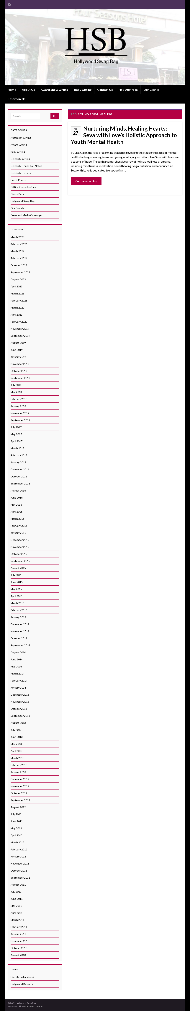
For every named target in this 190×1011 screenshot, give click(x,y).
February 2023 (19, 300)
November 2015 (20, 546)
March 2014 (17, 673)
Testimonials (16, 99)
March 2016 (17, 518)
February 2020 (19, 321)
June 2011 (17, 898)
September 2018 (20, 377)
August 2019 (18, 342)
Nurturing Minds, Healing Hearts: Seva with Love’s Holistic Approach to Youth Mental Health (124, 135)
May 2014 (16, 666)
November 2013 (20, 701)
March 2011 (17, 919)
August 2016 (18, 490)
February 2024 (19, 258)
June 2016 (17, 497)
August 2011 (18, 884)
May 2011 (16, 905)
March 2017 (17, 448)
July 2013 (16, 729)
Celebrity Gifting (20, 158)
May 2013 (16, 743)
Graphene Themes (33, 1006)
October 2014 (19, 638)
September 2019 (20, 335)
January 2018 (18, 406)
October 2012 (19, 793)
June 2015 (17, 582)
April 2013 (16, 750)
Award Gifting (19, 144)
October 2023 (19, 265)
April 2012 (16, 835)
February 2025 (19, 244)
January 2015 (18, 617)
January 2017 (18, 462)
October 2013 (19, 708)
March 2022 (17, 307)
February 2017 (19, 455)
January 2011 (18, 933)
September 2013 (20, 715)
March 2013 (17, 758)
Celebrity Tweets (21, 172)
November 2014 (20, 631)
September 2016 (20, 483)
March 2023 (17, 293)
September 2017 (20, 420)
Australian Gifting (21, 137)
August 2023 (18, 279)
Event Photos (19, 179)
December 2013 (20, 694)
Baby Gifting (82, 89)
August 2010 (18, 955)
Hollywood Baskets (22, 984)
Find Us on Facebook (22, 977)
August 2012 (18, 807)
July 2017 (16, 427)
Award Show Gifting (54, 89)
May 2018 (16, 392)
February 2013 (19, 765)
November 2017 (20, 413)
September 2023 (20, 272)
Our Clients (151, 89)
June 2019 (17, 349)
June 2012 (17, 821)
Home (12, 89)
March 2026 (17, 237)
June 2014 (17, 659)
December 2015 (20, 539)
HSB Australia (128, 89)
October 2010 (19, 948)
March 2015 (17, 603)
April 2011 (16, 912)
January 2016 (18, 532)
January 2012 (18, 856)
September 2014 (20, 645)
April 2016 (16, 511)
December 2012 (20, 779)
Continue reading (86, 181)
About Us (28, 89)
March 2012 (17, 842)
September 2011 (20, 877)
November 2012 (20, 786)
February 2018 (19, 399)
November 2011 (20, 863)
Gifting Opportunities (23, 187)
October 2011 (19, 870)
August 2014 (18, 652)
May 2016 (16, 504)
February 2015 (19, 610)
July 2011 (16, 891)
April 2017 (16, 441)
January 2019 (18, 356)
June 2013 (17, 736)
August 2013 (18, 722)
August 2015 (18, 567)
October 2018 (19, 370)
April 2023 (16, 286)
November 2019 (20, 328)
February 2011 (19, 926)
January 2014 (18, 687)
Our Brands (17, 208)
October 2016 (19, 476)
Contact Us (105, 89)
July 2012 (16, 814)
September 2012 (20, 800)
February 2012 (19, 849)
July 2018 (16, 385)
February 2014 (19, 680)
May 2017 (16, 434)
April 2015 (16, 596)
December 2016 (20, 469)
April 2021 (16, 314)
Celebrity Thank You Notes (26, 165)
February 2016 (19, 525)
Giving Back (17, 194)
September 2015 (20, 560)
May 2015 (16, 589)
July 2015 (16, 575)
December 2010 (20, 940)
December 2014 (20, 624)
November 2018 (20, 363)
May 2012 (16, 828)
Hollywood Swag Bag (23, 201)
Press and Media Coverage (26, 215)
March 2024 (17, 251)
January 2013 (18, 772)
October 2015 (19, 553)
